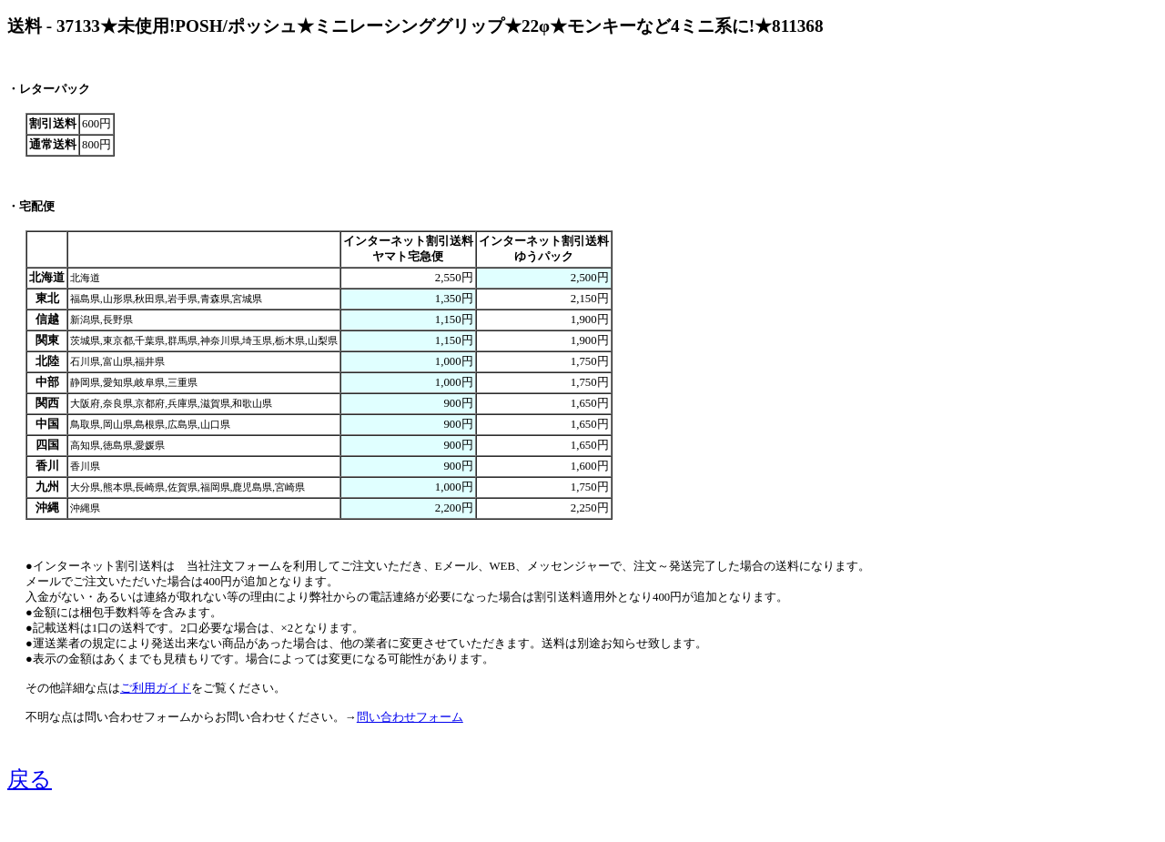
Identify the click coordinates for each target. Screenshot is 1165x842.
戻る (29, 779)
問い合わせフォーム (410, 717)
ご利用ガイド (155, 688)
